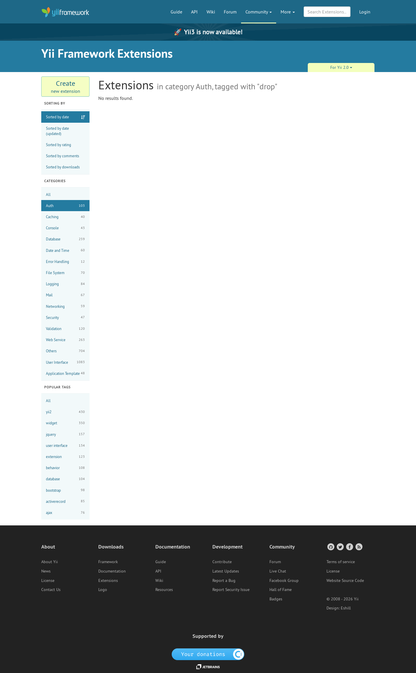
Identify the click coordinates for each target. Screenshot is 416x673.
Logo (102, 589)
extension (65, 456)
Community (258, 12)
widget (65, 423)
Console (65, 228)
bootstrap (65, 490)
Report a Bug (223, 580)
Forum (230, 12)
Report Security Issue (231, 589)
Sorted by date (57, 117)
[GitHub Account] (330, 546)
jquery (65, 434)
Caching (65, 216)
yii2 (65, 411)
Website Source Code (345, 580)
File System (65, 272)
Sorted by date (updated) (57, 131)
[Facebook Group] (349, 546)
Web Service (65, 339)
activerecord (65, 501)
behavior (65, 467)
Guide (176, 12)
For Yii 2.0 (341, 67)
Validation (65, 328)
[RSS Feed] (358, 546)
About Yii (49, 561)
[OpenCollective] (208, 654)
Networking (65, 306)
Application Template (65, 373)
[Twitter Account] (340, 546)
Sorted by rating (58, 144)
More (288, 12)
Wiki (211, 12)
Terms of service (340, 561)
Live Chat (277, 571)
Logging (65, 283)
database (65, 478)
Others (65, 351)
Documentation (112, 571)
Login (364, 12)
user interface (65, 445)
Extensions (108, 580)
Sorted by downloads (63, 167)
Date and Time (65, 250)
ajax (65, 512)
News (46, 571)
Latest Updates (225, 571)
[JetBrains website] (208, 666)
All (48, 194)
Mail (65, 295)
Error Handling (65, 261)
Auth (65, 205)
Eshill (346, 608)
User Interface (65, 362)
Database (65, 239)
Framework (108, 561)
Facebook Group (284, 580)
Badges (275, 599)
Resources (164, 589)
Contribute (222, 561)
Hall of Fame (280, 589)
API (194, 12)
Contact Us (51, 589)
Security (65, 317)
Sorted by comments (62, 155)
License (47, 580)
